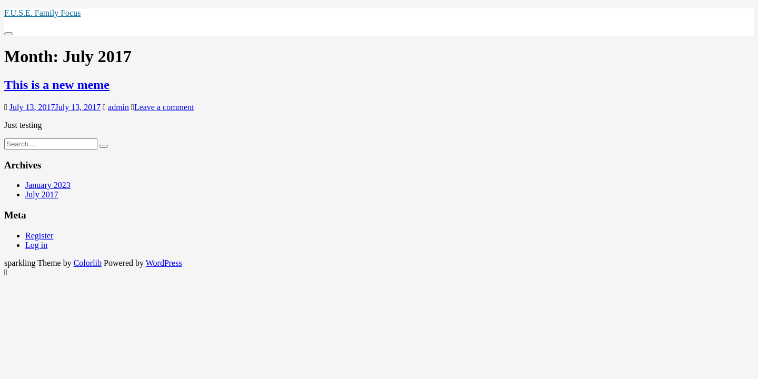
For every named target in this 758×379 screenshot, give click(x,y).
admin (118, 107)
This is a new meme (56, 85)
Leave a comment (164, 107)
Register (39, 235)
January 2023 (48, 185)
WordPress (164, 262)
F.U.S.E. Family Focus (42, 12)
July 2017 (41, 194)
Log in (36, 245)
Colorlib (88, 262)
